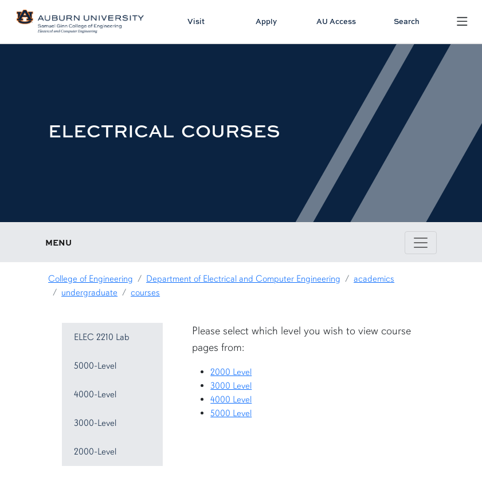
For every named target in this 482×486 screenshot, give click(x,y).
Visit (196, 21)
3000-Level (95, 423)
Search (407, 21)
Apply (266, 21)
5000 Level (231, 413)
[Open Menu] (462, 21)
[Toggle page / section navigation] (421, 242)
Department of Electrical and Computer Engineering (243, 279)
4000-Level (95, 394)
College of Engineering (90, 279)
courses (145, 292)
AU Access (336, 21)
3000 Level (231, 386)
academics (374, 279)
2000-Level (95, 451)
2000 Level (231, 372)
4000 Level (231, 399)
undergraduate (89, 292)
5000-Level (95, 366)
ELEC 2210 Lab (102, 337)
